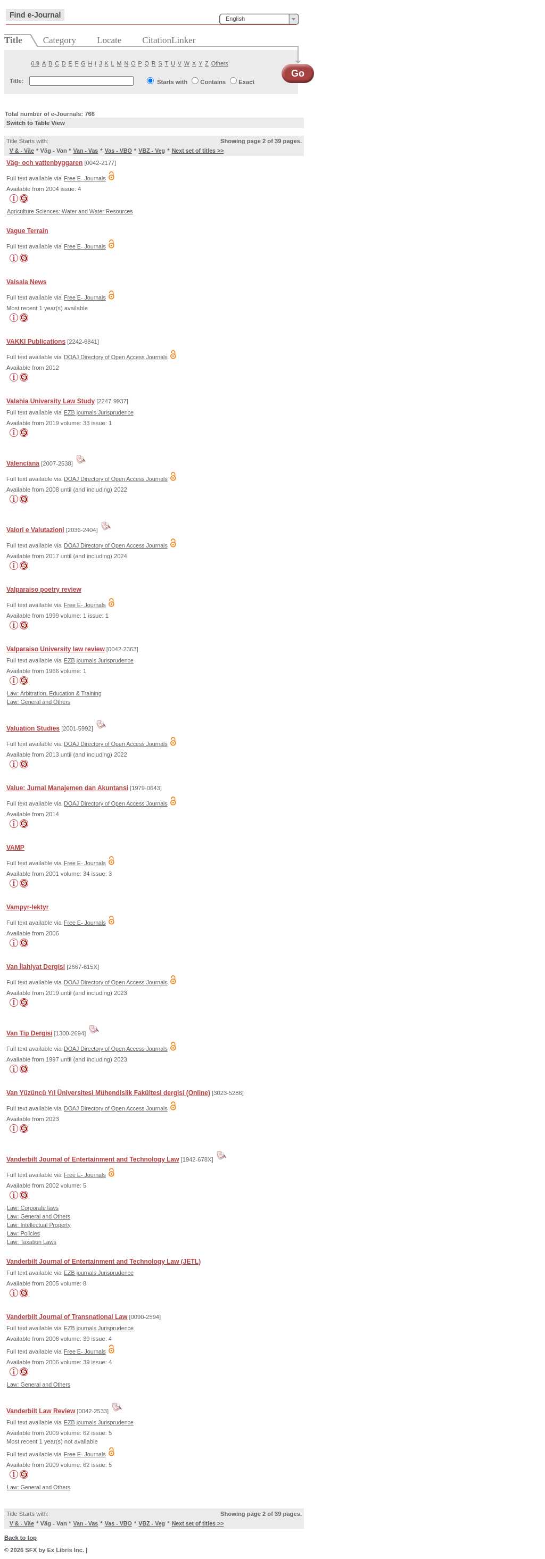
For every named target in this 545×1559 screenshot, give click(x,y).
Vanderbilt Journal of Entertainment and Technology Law (92, 1159)
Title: (17, 81)
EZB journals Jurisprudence (99, 412)
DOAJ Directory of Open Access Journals (116, 357)
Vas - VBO (118, 150)
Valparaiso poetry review (43, 589)
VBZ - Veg (151, 150)
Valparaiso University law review (55, 649)
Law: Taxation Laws (31, 1242)
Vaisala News (26, 282)
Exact (246, 82)
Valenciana (22, 463)
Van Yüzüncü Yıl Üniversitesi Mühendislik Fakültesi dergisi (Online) (108, 1093)
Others (219, 63)
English (235, 18)
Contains (213, 82)
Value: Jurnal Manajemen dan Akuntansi (67, 788)
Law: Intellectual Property (39, 1225)
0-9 (35, 63)
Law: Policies (23, 1233)
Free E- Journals (85, 178)
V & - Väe (22, 150)
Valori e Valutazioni (35, 530)
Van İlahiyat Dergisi (35, 967)
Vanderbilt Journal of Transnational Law (66, 1317)
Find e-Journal (35, 15)
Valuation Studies (33, 728)
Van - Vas (85, 150)
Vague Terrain (27, 231)
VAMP (15, 847)
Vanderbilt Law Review (40, 1411)
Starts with (172, 82)
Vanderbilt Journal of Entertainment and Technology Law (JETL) (103, 1261)
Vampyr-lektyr (27, 907)
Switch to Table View (35, 123)
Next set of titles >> (198, 150)
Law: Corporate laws (33, 1208)
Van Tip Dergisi (29, 1033)
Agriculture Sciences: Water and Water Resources (70, 211)
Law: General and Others (38, 702)
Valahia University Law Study (50, 401)
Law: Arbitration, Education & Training (54, 693)
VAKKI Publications (35, 341)
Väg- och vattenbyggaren (44, 163)
